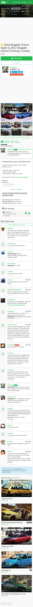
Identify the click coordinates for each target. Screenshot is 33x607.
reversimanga (11, 243)
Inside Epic (10, 311)
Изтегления (7, 142)
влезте (19, 469)
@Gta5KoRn (11, 316)
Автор (15, 149)
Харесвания (17, 142)
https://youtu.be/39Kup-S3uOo (16, 305)
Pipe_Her (10, 425)
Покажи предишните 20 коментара (16, 224)
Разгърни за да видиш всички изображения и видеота (16, 137)
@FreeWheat (11, 387)
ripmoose (10, 408)
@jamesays (10, 265)
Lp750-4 (9, 280)
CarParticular (11, 299)
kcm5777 (10, 451)
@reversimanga (12, 253)
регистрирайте (6, 470)
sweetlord (10, 271)
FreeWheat (10, 353)
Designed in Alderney (6, 602)
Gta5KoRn (13, 67)
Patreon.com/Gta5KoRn (21, 177)
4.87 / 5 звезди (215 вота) (6, 146)
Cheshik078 (10, 345)
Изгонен (17, 345)
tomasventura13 (12, 324)
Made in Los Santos (6, 604)
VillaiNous (10, 228)
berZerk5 (10, 441)
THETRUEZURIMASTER (14, 289)
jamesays (10, 251)
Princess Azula (11, 396)
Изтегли (16, 58)
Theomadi (10, 433)
